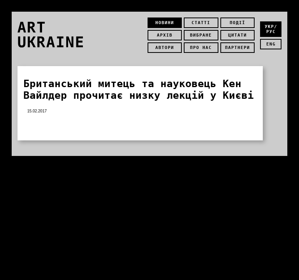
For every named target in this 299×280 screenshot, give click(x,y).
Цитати (237, 35)
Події (237, 22)
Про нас (201, 47)
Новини (164, 22)
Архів (164, 35)
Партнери (237, 47)
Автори (164, 47)
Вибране (201, 35)
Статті (201, 22)
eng (271, 44)
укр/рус (271, 29)
